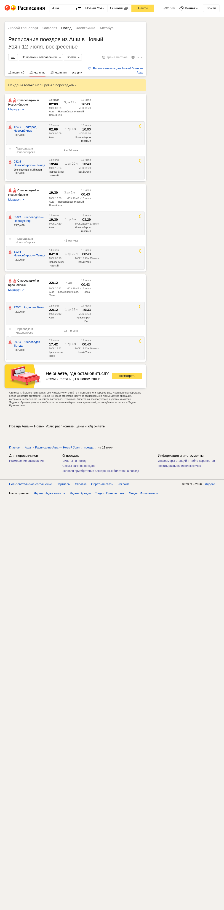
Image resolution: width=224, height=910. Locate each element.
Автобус (106, 28)
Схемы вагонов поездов (78, 465)
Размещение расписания (26, 460)
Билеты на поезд (74, 460)
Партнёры (63, 484)
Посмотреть (127, 376)
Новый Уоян (84, 171)
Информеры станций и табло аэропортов (186, 460)
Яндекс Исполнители (143, 493)
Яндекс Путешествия (110, 493)
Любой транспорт (23, 28)
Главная (14, 447)
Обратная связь (102, 484)
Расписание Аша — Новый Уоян (57, 447)
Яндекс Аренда (80, 493)
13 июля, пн (59, 72)
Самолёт (50, 28)
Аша (51, 137)
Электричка (85, 28)
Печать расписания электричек (179, 465)
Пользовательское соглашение (30, 484)
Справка (81, 484)
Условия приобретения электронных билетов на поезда (100, 471)
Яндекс (210, 484)
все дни (77, 72)
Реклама (124, 484)
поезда (88, 447)
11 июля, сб (16, 72)
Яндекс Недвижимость (49, 493)
